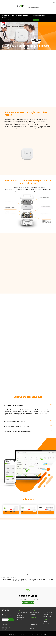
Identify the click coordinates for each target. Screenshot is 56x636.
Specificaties (21, 20)
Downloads (29, 20)
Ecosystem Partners (47, 616)
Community (19, 615)
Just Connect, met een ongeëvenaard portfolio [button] (18, 431)
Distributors (32, 614)
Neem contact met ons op (28, 602)
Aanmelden (10, 619)
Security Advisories (21, 619)
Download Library (20, 617)
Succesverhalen (46, 626)
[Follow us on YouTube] (6, 627)
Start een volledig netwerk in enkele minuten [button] (17, 426)
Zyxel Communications (47, 628)
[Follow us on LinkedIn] (9, 627)
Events (31, 626)
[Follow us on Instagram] (6, 629)
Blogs (31, 628)
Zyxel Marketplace (33, 612)
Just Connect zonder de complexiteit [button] (15, 421)
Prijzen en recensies (34, 621)
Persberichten (33, 619)
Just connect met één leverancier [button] (14, 405)
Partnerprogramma (46, 614)
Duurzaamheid (46, 623)
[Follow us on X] (3, 629)
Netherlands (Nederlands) (34, 7)
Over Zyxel (45, 621)
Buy (36, 20)
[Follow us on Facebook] (3, 627)
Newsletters (32, 623)
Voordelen (3, 20)
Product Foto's (12, 20)
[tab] (28, 405)
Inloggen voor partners (47, 612)
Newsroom (33, 617)
